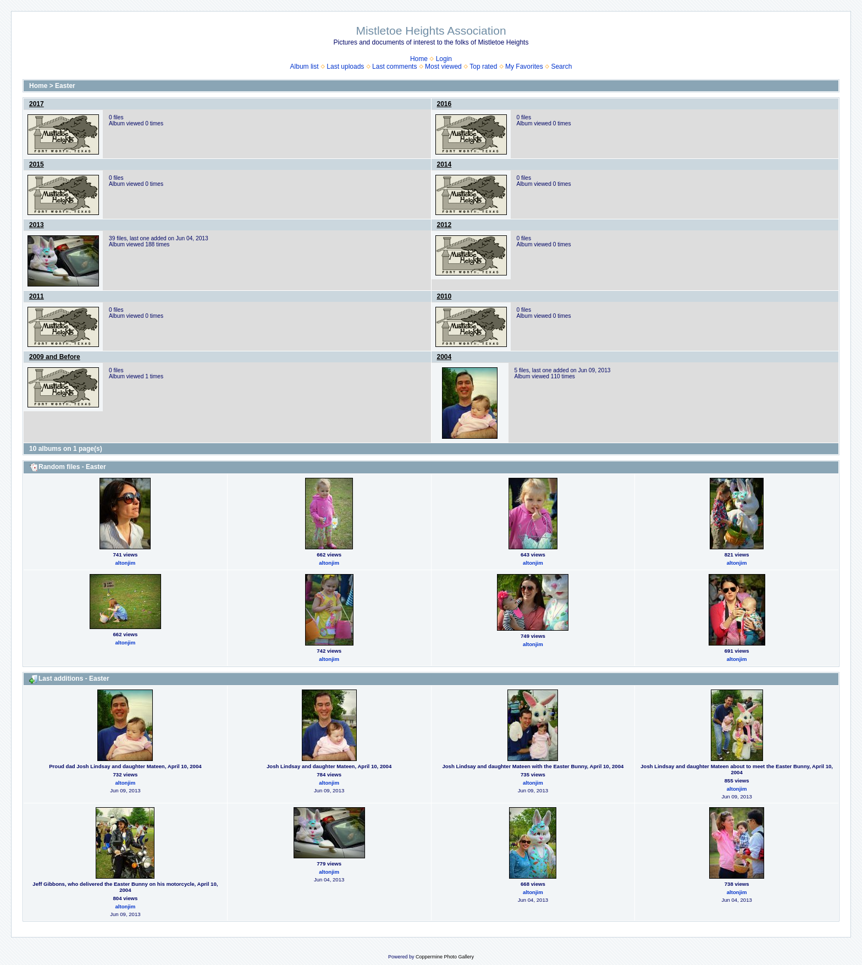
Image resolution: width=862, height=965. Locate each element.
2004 (444, 357)
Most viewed (443, 66)
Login (444, 59)
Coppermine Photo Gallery (445, 957)
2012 (444, 225)
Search (561, 66)
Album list (304, 66)
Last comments (394, 66)
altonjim (125, 563)
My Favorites (524, 66)
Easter (65, 86)
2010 (444, 296)
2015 (36, 164)
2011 (36, 296)
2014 (444, 164)
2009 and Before (54, 357)
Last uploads (345, 66)
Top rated (483, 66)
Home (419, 59)
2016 (444, 104)
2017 (36, 104)
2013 (36, 225)
